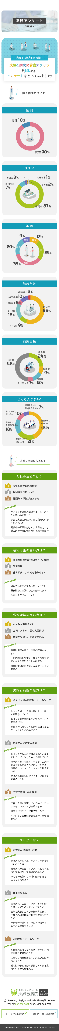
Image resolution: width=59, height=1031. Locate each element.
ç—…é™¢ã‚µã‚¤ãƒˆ (15, 1013)
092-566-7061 (22, 1004)
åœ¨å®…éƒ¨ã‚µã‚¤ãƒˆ (44, 1013)
